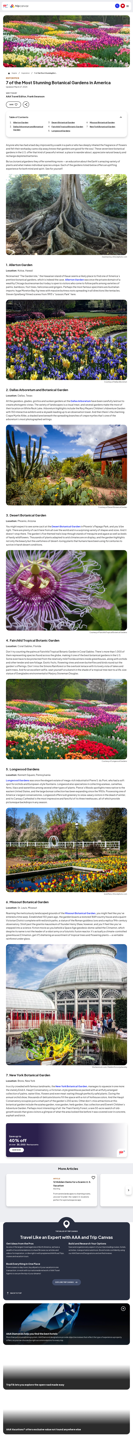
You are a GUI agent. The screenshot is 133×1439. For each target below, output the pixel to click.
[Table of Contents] (121, 117)
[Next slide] (128, 1189)
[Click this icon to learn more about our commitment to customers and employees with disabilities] (7, 1388)
